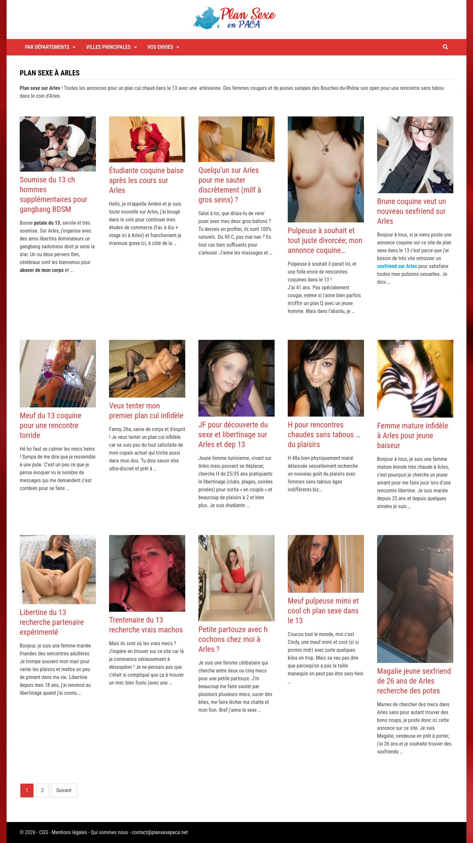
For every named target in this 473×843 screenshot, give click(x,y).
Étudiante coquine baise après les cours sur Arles (146, 180)
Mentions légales (69, 832)
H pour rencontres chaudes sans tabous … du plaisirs (324, 434)
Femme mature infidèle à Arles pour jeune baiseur (412, 435)
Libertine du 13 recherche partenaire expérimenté (52, 622)
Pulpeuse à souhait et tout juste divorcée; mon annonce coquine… (325, 240)
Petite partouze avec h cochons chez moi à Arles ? (233, 639)
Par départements (47, 47)
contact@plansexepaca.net (160, 832)
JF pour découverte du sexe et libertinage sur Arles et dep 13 (233, 434)
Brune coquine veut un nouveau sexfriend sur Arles (411, 211)
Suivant (64, 790)
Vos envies (160, 47)
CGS (43, 832)
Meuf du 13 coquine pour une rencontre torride (50, 425)
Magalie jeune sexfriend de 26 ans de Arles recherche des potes (414, 681)
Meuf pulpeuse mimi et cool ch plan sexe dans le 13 (323, 610)
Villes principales (108, 47)
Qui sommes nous (109, 832)
